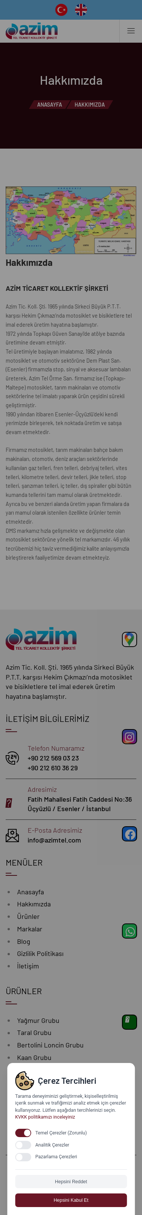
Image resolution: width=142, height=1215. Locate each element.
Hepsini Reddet (71, 1181)
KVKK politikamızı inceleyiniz (45, 1117)
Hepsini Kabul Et (71, 1200)
